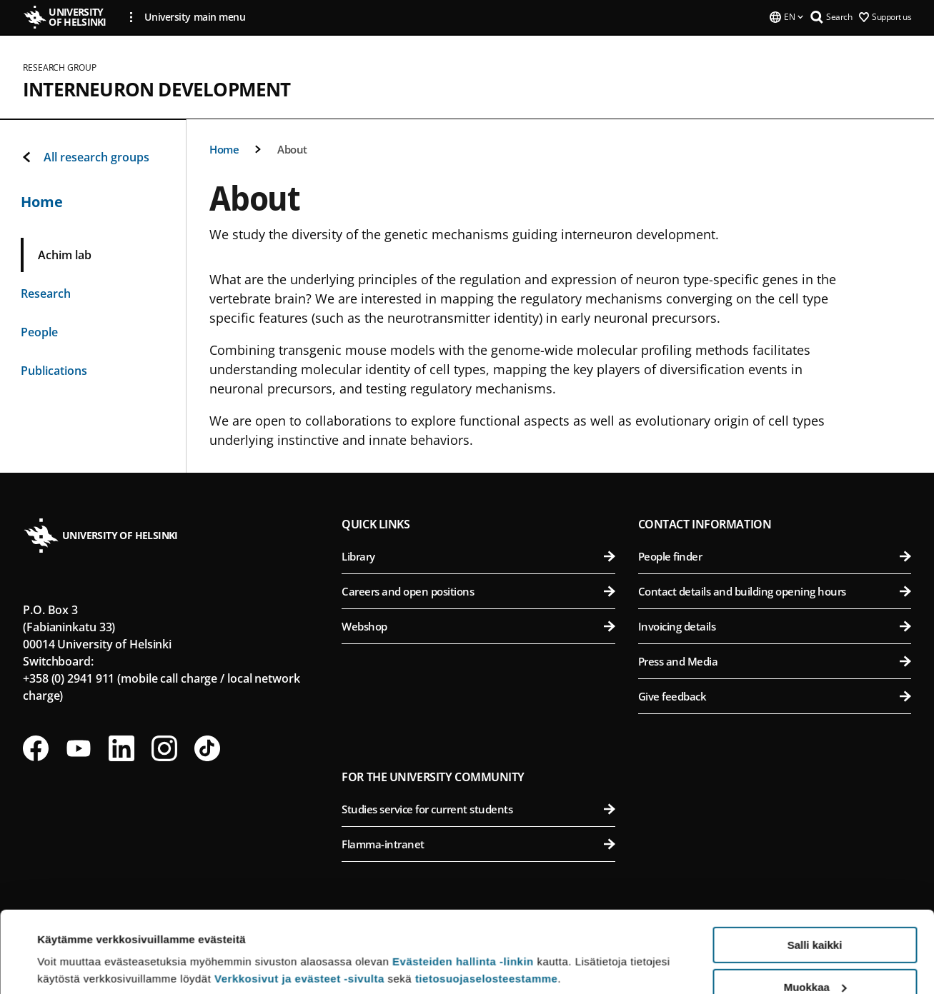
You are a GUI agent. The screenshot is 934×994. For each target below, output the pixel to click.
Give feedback (774, 696)
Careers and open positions (478, 591)
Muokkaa (815, 917)
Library (478, 556)
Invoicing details (774, 626)
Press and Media (774, 661)
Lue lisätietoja (73, 948)
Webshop (478, 626)
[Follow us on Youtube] (78, 748)
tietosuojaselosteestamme (486, 909)
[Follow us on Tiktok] (207, 748)
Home (224, 149)
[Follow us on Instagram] (164, 748)
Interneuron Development (157, 89)
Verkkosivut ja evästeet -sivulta (299, 909)
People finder (774, 556)
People (39, 332)
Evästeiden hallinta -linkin (463, 891)
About (292, 149)
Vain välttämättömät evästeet (814, 959)
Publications (54, 370)
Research (46, 293)
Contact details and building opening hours (774, 591)
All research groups (85, 157)
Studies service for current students (478, 809)
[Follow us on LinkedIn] (121, 748)
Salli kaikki (815, 875)
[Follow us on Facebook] (36, 748)
